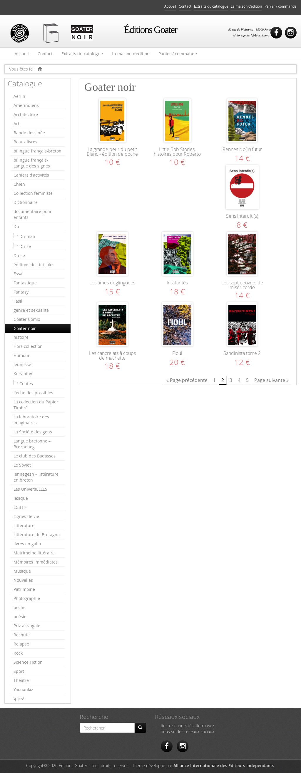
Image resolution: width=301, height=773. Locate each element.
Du (16, 226)
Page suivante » (271, 380)
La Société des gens (33, 432)
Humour (22, 355)
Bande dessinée (29, 132)
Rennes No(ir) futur (242, 149)
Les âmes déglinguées (112, 282)
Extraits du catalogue (211, 6)
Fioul (177, 353)
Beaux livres (25, 142)
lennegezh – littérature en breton (36, 477)
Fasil (18, 301)
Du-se (25, 246)
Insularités (177, 282)
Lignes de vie (26, 516)
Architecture (26, 114)
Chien (19, 184)
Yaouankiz (23, 689)
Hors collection (28, 346)
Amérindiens (26, 105)
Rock (18, 653)
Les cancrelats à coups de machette (112, 355)
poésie (20, 616)
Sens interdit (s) (242, 216)
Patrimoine (24, 589)
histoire (21, 337)
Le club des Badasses (35, 456)
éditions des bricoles (34, 264)
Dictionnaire (26, 202)
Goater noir (25, 328)
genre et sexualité (31, 310)
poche (20, 607)
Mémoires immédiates (36, 562)
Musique (22, 571)
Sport (19, 671)
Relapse (21, 644)
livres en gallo (27, 543)
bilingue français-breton (37, 151)
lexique (21, 498)
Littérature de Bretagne (37, 534)
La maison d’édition (246, 6)
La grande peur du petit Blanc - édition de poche (112, 151)
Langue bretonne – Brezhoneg (32, 444)
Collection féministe (33, 193)
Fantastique (25, 283)
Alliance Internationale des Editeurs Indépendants (223, 765)
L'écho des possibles (33, 392)
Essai (19, 273)
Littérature (24, 525)
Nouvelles (23, 580)
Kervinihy (23, 373)
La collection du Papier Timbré (36, 404)
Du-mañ (27, 236)
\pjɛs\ (19, 698)
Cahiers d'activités (31, 175)
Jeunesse (22, 364)
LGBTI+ (20, 507)
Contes (26, 383)
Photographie (27, 598)
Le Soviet (22, 465)
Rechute (22, 635)
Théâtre (21, 680)
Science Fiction (28, 662)
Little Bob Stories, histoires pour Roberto (177, 151)
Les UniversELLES (30, 489)
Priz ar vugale (27, 625)
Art (16, 123)
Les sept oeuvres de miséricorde (242, 285)
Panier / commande (281, 6)
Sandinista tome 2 (242, 353)
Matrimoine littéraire (34, 553)
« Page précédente (187, 380)
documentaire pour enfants (33, 214)
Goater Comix (27, 319)
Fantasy (21, 292)
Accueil (170, 6)
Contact (185, 6)
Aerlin (19, 96)
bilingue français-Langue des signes (32, 163)
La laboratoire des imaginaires (31, 419)
